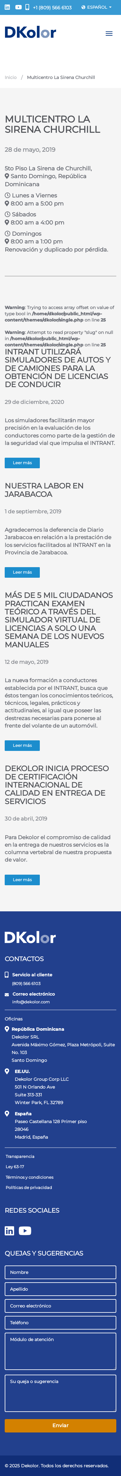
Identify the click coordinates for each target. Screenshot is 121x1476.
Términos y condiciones (29, 1177)
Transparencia (20, 1156)
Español (97, 7)
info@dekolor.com (28, 1002)
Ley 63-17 (15, 1166)
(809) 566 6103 (23, 983)
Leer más (22, 462)
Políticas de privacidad (29, 1187)
